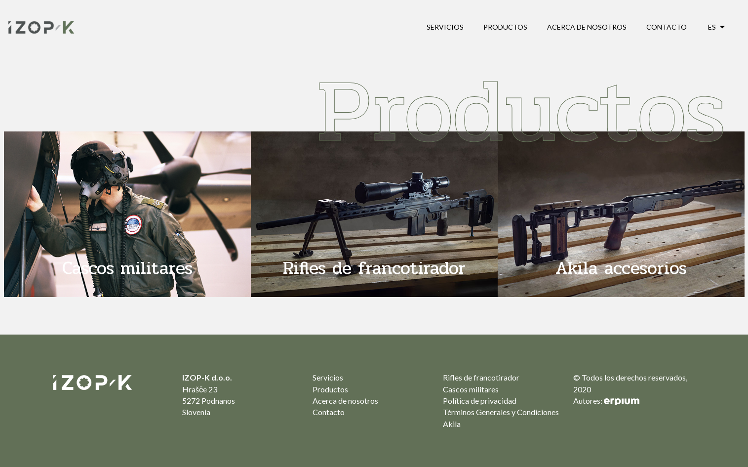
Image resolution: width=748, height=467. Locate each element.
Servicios (445, 27)
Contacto (666, 27)
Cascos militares (471, 389)
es (712, 27)
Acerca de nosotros (587, 27)
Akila (452, 423)
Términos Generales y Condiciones (501, 412)
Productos (505, 27)
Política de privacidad (479, 400)
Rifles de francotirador (481, 377)
